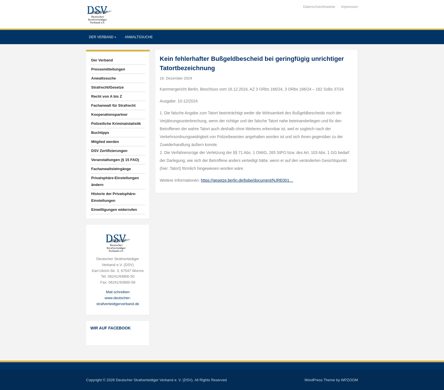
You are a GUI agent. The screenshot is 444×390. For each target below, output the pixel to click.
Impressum (349, 7)
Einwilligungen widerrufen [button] (114, 209)
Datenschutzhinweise (319, 7)
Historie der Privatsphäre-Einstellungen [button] (113, 197)
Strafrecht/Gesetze (107, 87)
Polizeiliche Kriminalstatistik (116, 123)
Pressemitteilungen (108, 69)
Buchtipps (100, 132)
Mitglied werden (105, 142)
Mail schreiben (118, 292)
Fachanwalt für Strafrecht (113, 105)
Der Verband (102, 37)
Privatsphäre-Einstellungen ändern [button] (115, 181)
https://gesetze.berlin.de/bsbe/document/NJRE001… (247, 180)
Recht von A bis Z (106, 96)
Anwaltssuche (139, 37)
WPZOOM (349, 380)
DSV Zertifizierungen (109, 151)
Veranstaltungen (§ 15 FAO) (115, 160)
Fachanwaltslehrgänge (111, 169)
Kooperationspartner (109, 114)
